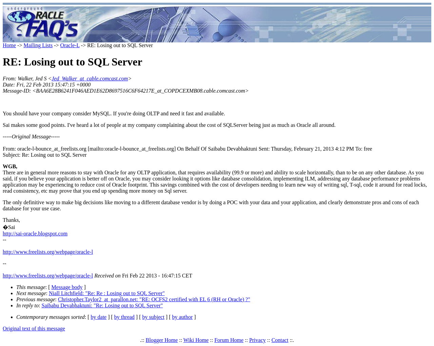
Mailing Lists (38, 45)
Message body (67, 287)
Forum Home (228, 340)
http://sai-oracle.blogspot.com (35, 233)
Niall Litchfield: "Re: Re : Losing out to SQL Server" (107, 293)
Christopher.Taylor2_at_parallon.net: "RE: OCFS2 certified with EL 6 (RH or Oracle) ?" (154, 299)
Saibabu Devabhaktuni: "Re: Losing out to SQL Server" (102, 305)
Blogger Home (162, 340)
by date (99, 317)
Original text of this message (34, 328)
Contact (280, 340)
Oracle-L (70, 45)
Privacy (257, 340)
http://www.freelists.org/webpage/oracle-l (48, 252)
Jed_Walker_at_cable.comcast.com (90, 78)
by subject (153, 317)
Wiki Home (196, 340)
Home (9, 45)
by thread (124, 317)
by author (182, 317)
